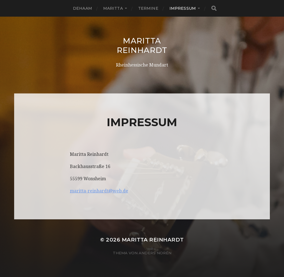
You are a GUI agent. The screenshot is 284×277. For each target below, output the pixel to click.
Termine (148, 8)
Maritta (113, 8)
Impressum (182, 8)
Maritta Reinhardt (142, 45)
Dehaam (82, 8)
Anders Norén (155, 253)
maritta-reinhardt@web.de (99, 191)
